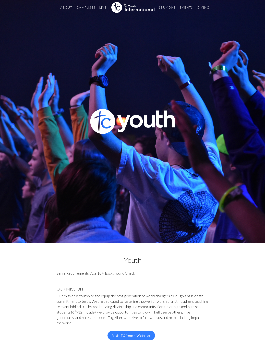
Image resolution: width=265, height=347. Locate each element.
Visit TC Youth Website (131, 335)
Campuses (86, 7)
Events (186, 7)
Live (103, 7)
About (66, 7)
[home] (133, 7)
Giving (203, 7)
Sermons (167, 7)
